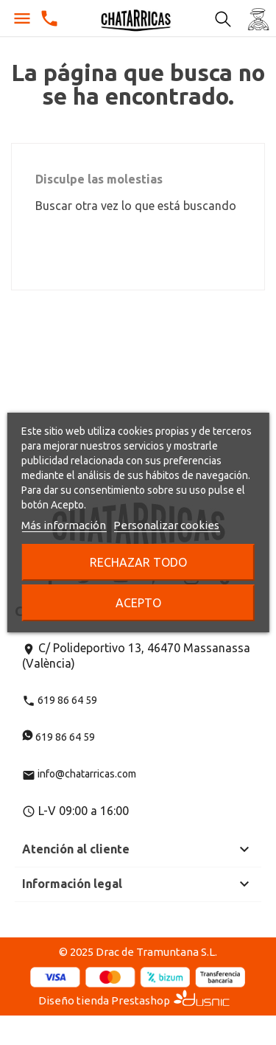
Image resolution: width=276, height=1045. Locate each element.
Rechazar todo (138, 562)
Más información (63, 525)
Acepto (138, 602)
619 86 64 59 (59, 700)
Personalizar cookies (166, 525)
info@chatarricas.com (79, 774)
